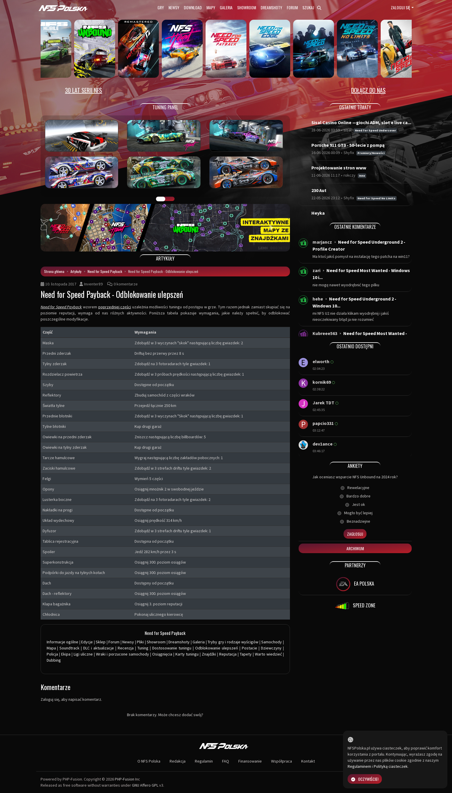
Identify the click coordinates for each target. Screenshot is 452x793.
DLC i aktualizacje (98, 648)
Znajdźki (209, 654)
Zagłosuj (355, 534)
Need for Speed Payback (105, 271)
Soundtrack (69, 648)
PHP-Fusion (124, 779)
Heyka (318, 213)
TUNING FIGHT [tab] (170, 199)
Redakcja (178, 761)
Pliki (140, 641)
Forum (292, 7)
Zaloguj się (400, 7)
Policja (52, 654)
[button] (59, 227)
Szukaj (311, 7)
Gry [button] (160, 7)
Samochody (271, 641)
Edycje (87, 641)
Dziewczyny (271, 648)
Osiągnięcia (162, 654)
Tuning (142, 648)
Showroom (246, 7)
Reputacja (228, 654)
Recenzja (126, 648)
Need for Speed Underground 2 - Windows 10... (354, 302)
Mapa (51, 648)
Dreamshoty (271, 7)
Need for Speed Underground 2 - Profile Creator (359, 245)
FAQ (225, 761)
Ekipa (65, 654)
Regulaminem (359, 766)
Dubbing (54, 660)
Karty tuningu (187, 654)
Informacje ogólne (63, 641)
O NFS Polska (148, 761)
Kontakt (308, 761)
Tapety (246, 654)
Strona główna (54, 271)
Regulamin (204, 761)
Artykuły (75, 271)
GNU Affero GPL (145, 785)
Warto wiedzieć (268, 654)
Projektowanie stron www (338, 168)
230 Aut (318, 190)
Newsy (173, 7)
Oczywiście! (364, 779)
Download (193, 7)
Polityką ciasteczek (391, 766)
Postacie (249, 648)
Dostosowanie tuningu (171, 648)
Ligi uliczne (83, 654)
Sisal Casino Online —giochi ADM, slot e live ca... (361, 122)
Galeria (226, 7)
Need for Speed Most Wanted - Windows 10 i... (361, 273)
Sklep (101, 641)
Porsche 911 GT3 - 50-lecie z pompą (347, 145)
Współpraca (281, 761)
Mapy (210, 7)
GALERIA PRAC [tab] (160, 199)
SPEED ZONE (355, 606)
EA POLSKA (355, 584)
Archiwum (355, 548)
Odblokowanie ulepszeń (216, 648)
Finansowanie (250, 761)
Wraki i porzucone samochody (122, 654)
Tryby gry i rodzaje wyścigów (233, 641)
